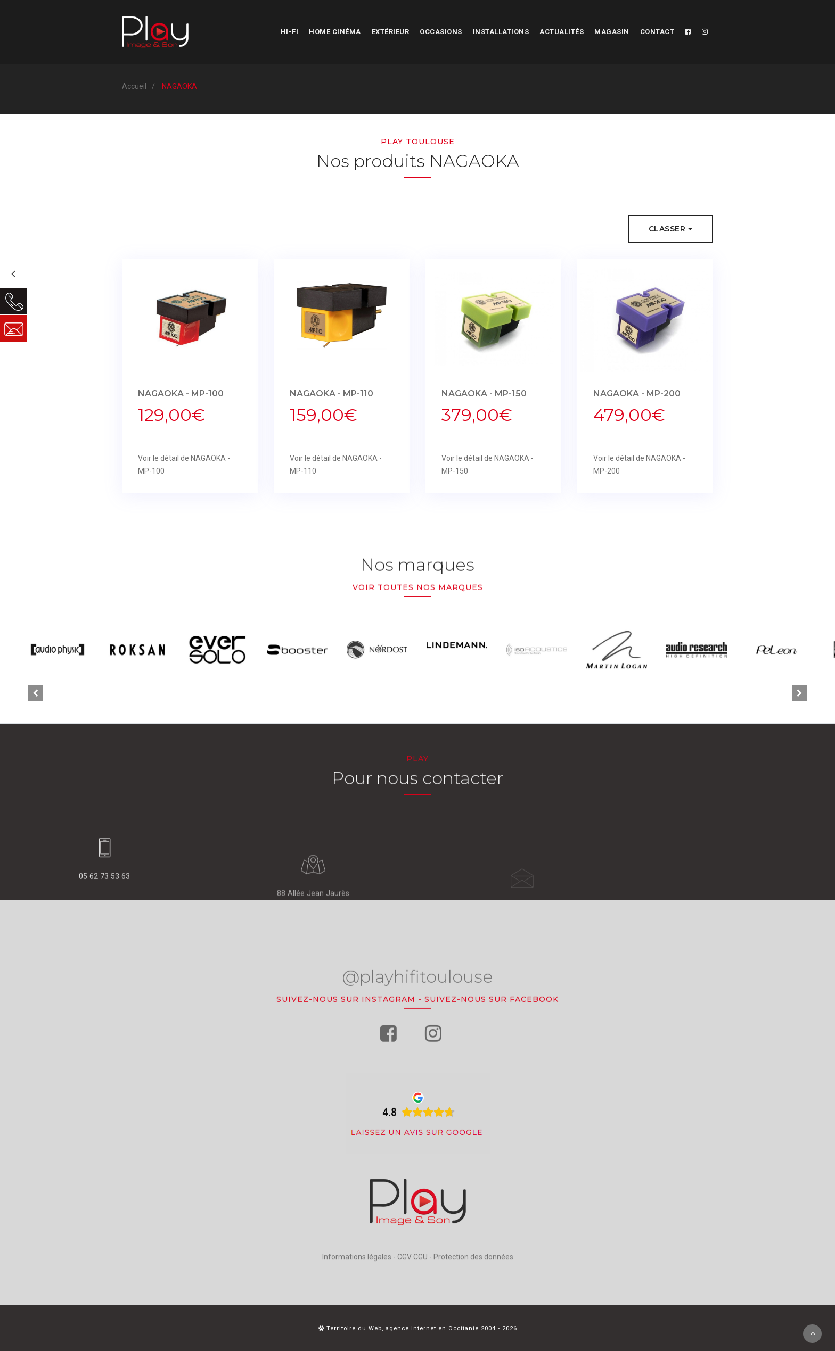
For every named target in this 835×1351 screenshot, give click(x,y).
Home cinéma (335, 32)
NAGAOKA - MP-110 (331, 398)
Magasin (611, 32)
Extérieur (391, 32)
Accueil (134, 86)
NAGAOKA (179, 86)
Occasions (441, 32)
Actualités (561, 32)
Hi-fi (290, 32)
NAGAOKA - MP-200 (637, 398)
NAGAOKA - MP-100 (181, 398)
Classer (671, 229)
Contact (657, 32)
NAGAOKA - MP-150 (484, 398)
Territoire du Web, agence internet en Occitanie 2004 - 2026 (417, 1328)
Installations (501, 32)
